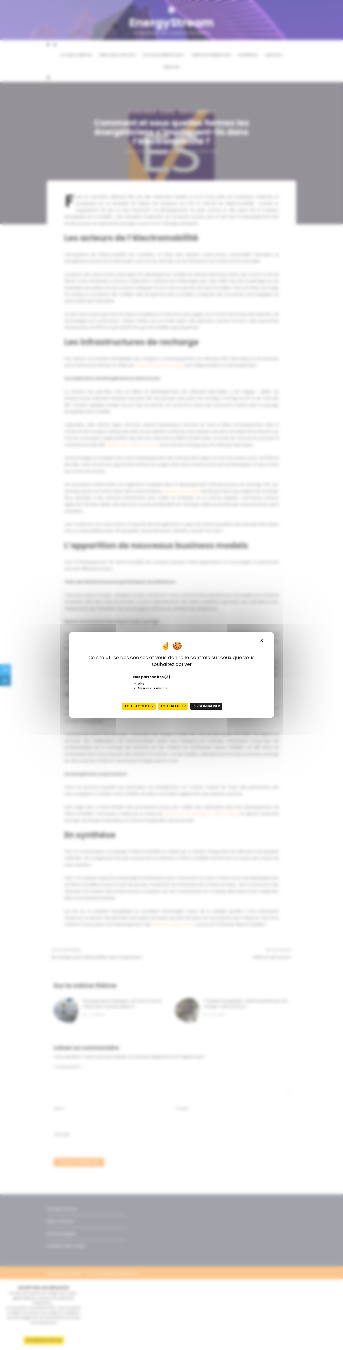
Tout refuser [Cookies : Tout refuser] (173, 706)
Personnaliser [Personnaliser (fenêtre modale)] (206, 706)
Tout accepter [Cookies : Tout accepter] (139, 706)
